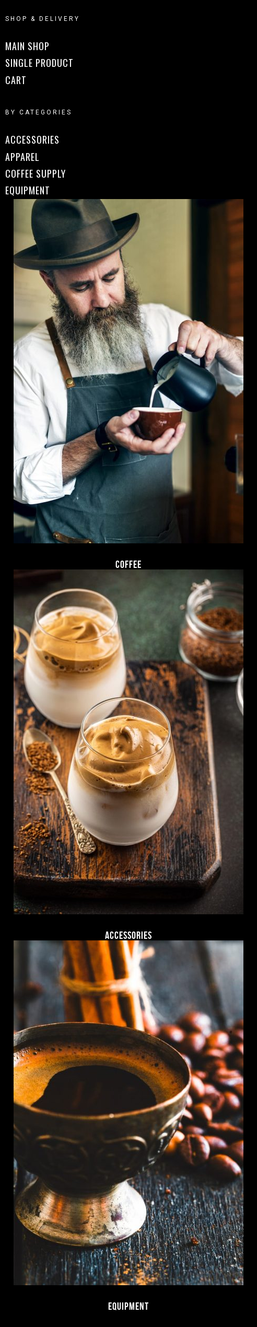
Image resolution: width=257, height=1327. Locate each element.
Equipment (128, 1306)
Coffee (128, 564)
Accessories (128, 935)
